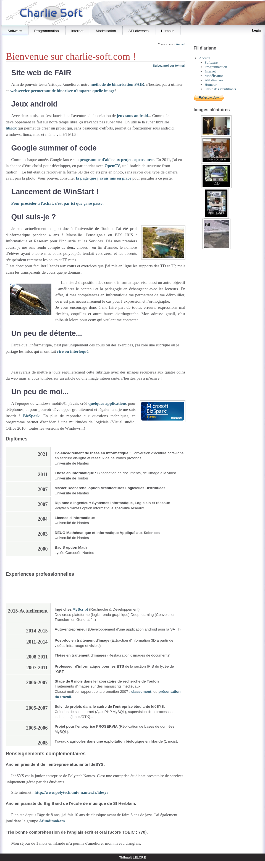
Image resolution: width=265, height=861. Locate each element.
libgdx (11, 128)
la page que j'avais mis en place (103, 178)
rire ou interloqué (72, 351)
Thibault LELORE (132, 857)
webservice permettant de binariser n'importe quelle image (63, 91)
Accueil (180, 44)
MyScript (80, 609)
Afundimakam (52, 821)
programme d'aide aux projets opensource (117, 159)
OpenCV (112, 166)
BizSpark (31, 416)
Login (256, 30)
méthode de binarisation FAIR (117, 84)
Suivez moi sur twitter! (169, 65)
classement (141, 691)
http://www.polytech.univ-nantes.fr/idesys (71, 792)
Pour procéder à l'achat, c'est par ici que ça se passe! (57, 203)
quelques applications (107, 403)
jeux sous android (132, 115)
